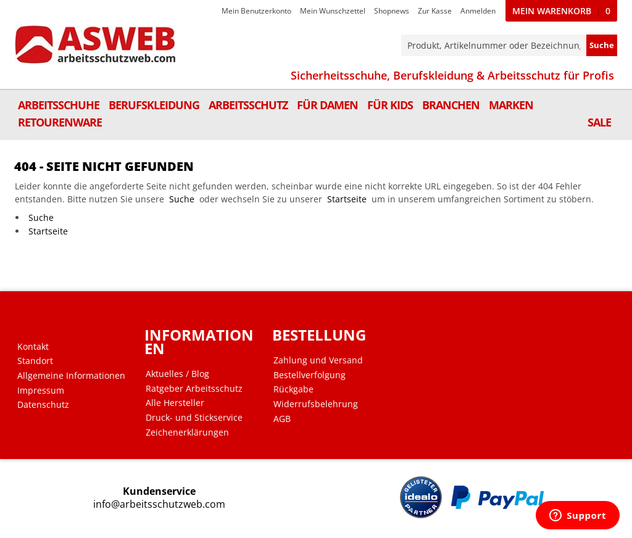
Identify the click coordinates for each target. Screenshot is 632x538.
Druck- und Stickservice (194, 417)
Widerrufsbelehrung (315, 404)
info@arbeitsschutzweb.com (159, 504)
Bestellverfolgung (309, 375)
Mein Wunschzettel (332, 11)
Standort (35, 360)
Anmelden (478, 11)
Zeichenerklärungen (187, 432)
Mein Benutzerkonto (256, 11)
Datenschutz (43, 404)
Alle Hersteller (175, 402)
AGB (282, 418)
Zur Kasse (435, 11)
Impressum (40, 390)
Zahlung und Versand (318, 360)
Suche (181, 199)
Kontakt (33, 346)
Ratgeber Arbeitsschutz (194, 388)
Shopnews (391, 11)
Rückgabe (293, 389)
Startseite (347, 199)
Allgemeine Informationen (71, 375)
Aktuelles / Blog (177, 373)
